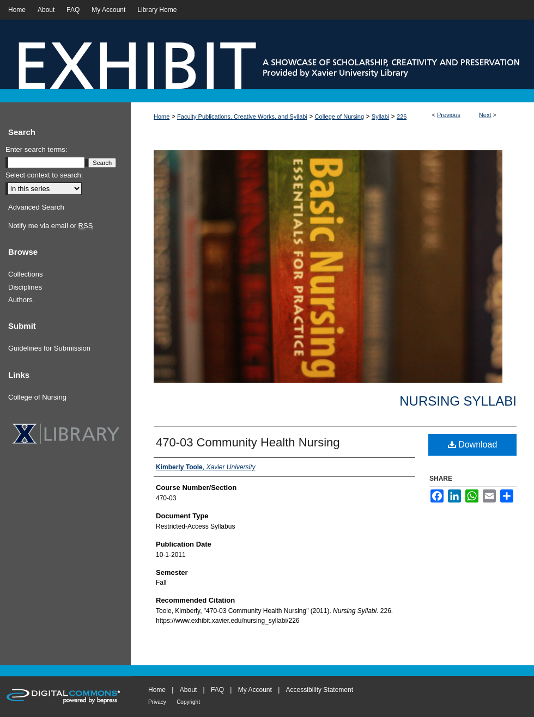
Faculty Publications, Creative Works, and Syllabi (242, 116)
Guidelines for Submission (49, 348)
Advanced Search (36, 207)
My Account (255, 690)
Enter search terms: (36, 149)
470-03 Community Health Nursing (248, 442)
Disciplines (25, 287)
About (188, 690)
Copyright (188, 702)
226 (401, 116)
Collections (25, 274)
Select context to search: (44, 175)
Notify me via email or (50, 226)
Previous (448, 115)
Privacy (157, 702)
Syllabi (380, 116)
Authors (20, 300)
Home (161, 116)
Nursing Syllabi (458, 401)
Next (485, 115)
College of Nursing (340, 116)
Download (472, 444)
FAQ (217, 690)
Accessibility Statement (319, 690)
